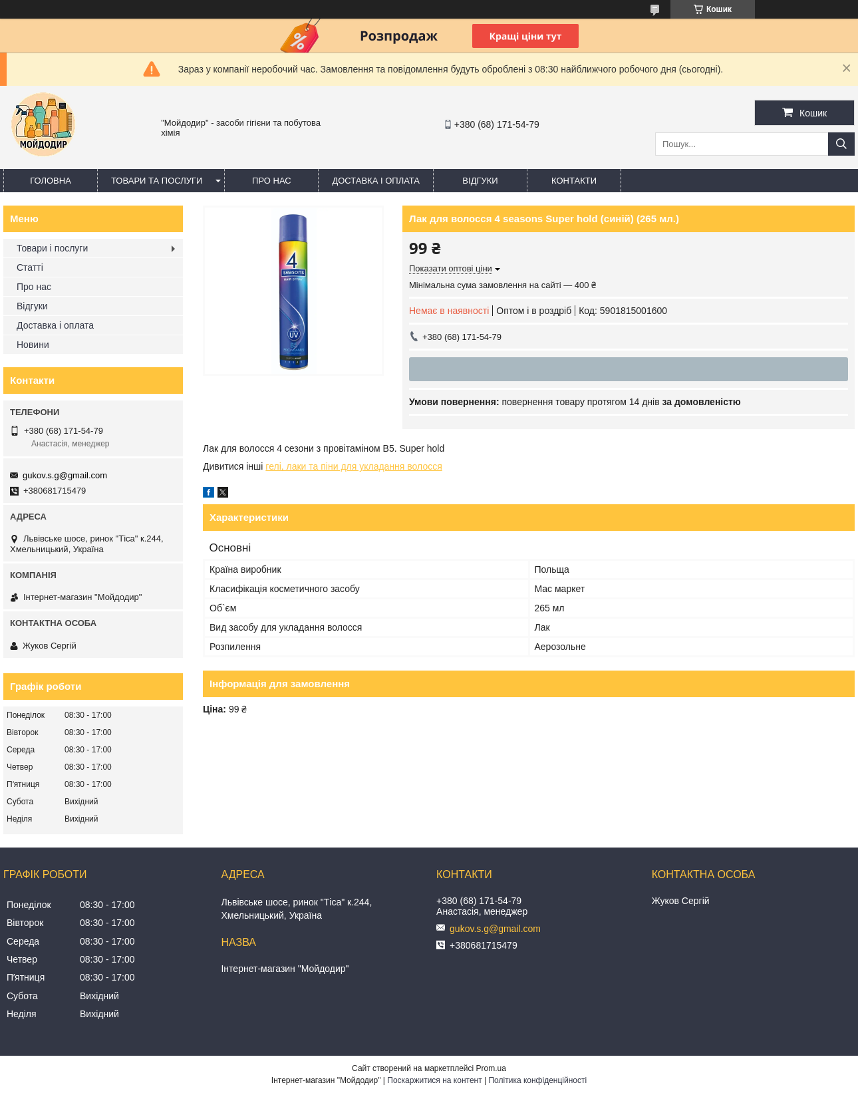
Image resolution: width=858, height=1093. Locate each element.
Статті (30, 267)
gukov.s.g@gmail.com (65, 475)
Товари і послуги (52, 248)
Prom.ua (491, 1068)
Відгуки (480, 181)
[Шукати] (841, 144)
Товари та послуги (156, 181)
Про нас (271, 181)
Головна (50, 181)
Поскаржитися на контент (434, 1080)
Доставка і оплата (376, 181)
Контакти (574, 181)
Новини (33, 344)
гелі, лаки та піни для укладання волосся (353, 466)
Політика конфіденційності (537, 1080)
